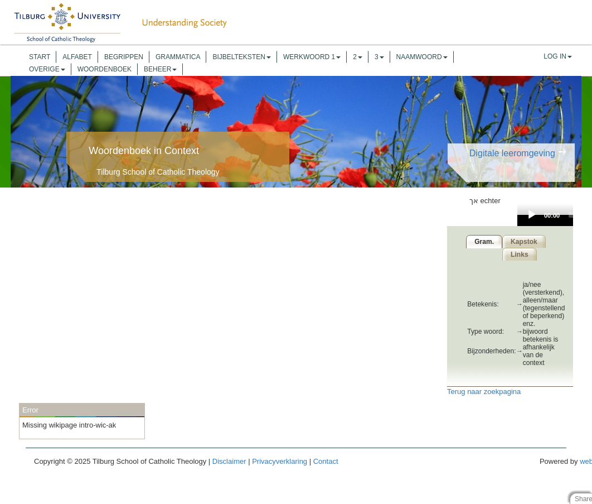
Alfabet (77, 57)
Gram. (482, 242)
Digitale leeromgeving (512, 153)
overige (47, 69)
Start (39, 57)
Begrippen (123, 57)
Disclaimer (229, 461)
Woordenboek (104, 69)
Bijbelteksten (241, 57)
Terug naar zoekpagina (484, 391)
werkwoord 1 (312, 57)
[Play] (531, 214)
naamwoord (422, 57)
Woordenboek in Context (144, 150)
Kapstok (524, 242)
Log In (558, 56)
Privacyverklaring (279, 461)
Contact (325, 461)
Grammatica (178, 57)
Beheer (160, 69)
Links (519, 254)
